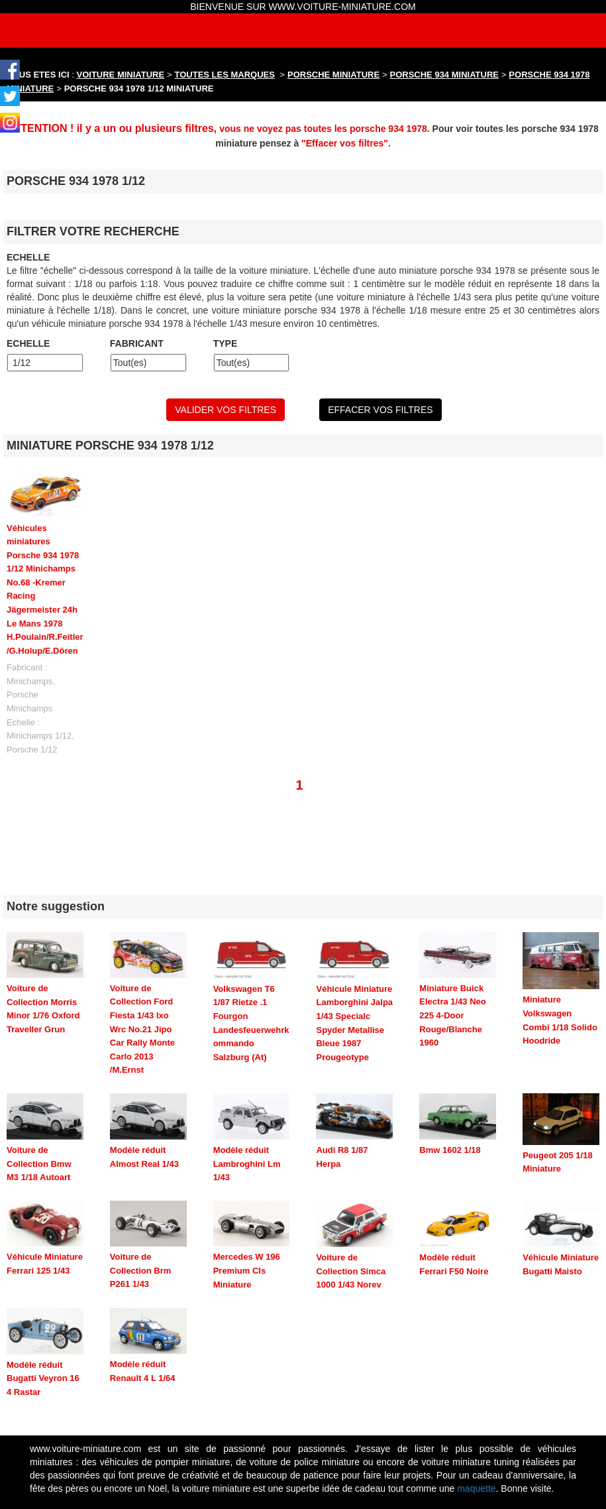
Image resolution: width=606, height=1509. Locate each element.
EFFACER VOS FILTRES (380, 409)
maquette (476, 1488)
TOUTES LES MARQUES (225, 75)
